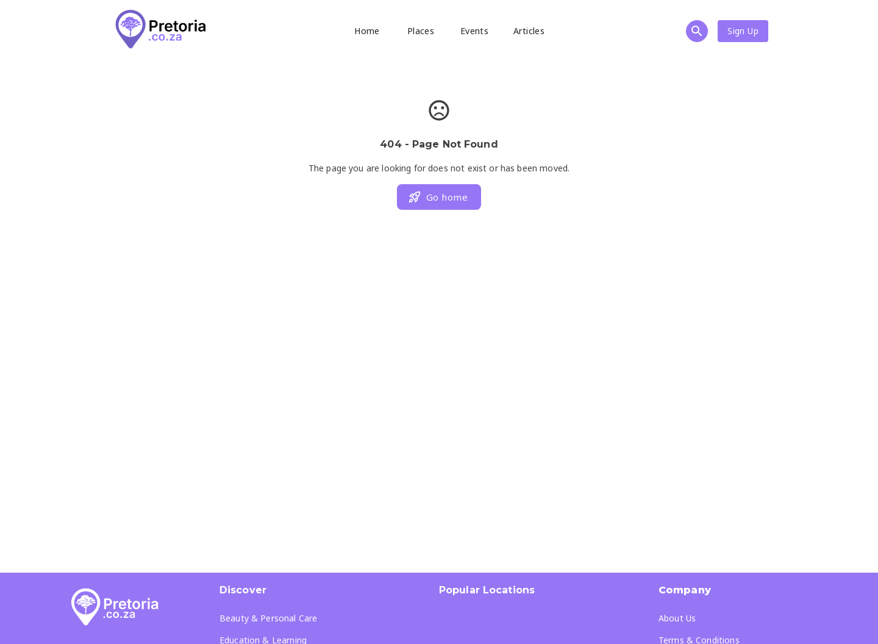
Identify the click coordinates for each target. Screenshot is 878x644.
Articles (528, 31)
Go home (438, 197)
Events (474, 31)
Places (420, 31)
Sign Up (742, 31)
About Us (677, 618)
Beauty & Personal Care (268, 618)
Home (367, 31)
